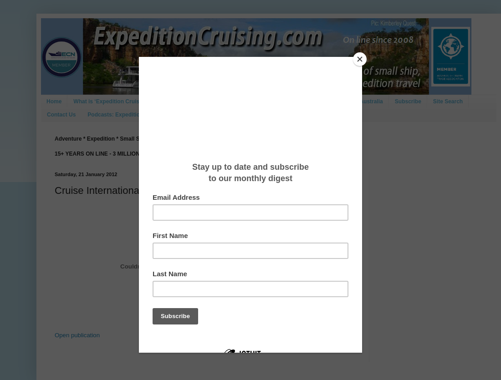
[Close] (360, 59)
